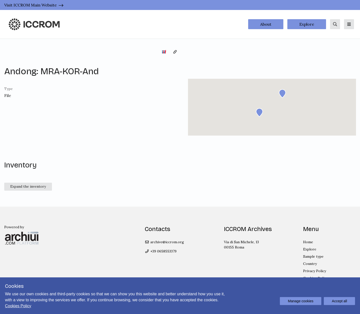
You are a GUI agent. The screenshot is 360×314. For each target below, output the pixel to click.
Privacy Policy (314, 271)
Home (308, 242)
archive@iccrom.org (164, 242)
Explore (306, 24)
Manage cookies (300, 301)
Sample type (313, 256)
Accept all (339, 301)
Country (310, 263)
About (265, 24)
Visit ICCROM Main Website (30, 4)
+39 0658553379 (161, 251)
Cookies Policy (18, 306)
